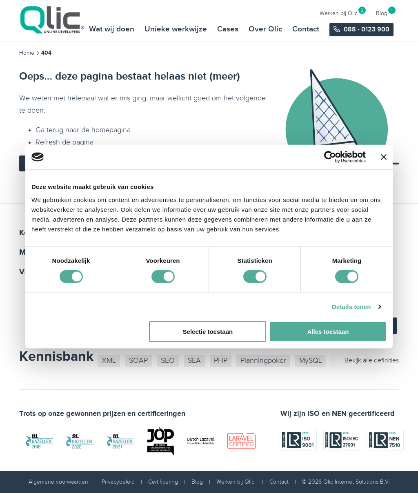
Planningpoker (263, 360)
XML (109, 360)
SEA (194, 360)
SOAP (138, 360)
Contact (306, 22)
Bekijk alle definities (372, 360)
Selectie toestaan (208, 331)
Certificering (163, 481)
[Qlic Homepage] (53, 20)
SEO (168, 360)
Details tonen (351, 306)
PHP (220, 360)
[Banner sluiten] (384, 157)
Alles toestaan (328, 331)
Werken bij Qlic (339, 8)
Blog (381, 8)
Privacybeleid (118, 481)
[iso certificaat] (298, 457)
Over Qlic (266, 22)
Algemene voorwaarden (58, 481)
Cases (228, 22)
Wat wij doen (112, 22)
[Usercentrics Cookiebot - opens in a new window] (330, 157)
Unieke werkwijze (176, 22)
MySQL (310, 360)
